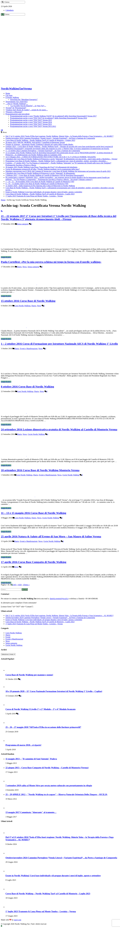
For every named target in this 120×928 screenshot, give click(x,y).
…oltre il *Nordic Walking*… (17, 104)
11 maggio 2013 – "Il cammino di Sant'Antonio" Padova (31, 759)
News (25, 267)
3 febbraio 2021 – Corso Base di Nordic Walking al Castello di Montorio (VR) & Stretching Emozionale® (45, 175)
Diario (19, 267)
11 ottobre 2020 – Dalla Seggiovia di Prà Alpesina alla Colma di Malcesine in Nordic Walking (40, 186)
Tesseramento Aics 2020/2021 (17, 102)
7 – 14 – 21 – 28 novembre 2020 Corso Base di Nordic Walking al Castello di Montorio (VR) (40, 182)
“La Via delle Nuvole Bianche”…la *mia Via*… (28, 106)
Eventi (8, 637)
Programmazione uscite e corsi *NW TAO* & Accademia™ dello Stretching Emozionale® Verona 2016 (48, 118)
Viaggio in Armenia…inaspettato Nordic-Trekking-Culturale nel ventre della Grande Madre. (39, 144)
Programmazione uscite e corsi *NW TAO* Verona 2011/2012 (33, 126)
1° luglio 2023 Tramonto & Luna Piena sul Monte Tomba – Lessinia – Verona (34, 196)
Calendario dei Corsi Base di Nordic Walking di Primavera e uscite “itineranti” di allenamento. (40, 173)
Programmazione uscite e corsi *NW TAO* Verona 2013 (31, 124)
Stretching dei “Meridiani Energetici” (24, 100)
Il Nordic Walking (12, 97)
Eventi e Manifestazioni (29, 349)
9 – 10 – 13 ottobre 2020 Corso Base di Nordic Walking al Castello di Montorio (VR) (37, 184)
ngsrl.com (17, 920)
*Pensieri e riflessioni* (14, 112)
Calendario (10, 10)
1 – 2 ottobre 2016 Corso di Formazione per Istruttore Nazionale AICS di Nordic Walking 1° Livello (59, 343)
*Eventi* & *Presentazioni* (16, 108)
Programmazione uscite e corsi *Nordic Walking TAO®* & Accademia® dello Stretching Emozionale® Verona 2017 (53, 116)
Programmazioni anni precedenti (18, 114)
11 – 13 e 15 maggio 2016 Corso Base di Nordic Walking (33, 512)
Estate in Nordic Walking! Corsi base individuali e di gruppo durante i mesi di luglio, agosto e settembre (44, 192)
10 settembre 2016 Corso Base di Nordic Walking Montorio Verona (40, 470)
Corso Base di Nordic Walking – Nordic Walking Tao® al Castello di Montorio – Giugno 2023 (40, 140)
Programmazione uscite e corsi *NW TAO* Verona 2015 (31, 120)
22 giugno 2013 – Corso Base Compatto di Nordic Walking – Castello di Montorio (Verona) (47, 767)
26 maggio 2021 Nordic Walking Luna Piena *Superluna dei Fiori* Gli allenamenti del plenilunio (41, 167)
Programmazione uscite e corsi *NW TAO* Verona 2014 (31, 122)
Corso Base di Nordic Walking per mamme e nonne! (29, 675)
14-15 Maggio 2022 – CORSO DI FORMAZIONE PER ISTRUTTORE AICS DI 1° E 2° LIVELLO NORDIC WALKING (51, 157)
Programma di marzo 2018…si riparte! (23, 745)
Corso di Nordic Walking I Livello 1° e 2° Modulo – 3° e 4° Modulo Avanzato (41, 709)
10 (19, 585)
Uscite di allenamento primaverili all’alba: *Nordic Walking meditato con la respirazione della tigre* (43, 169)
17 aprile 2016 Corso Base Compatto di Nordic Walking (33, 561)
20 (21, 585)
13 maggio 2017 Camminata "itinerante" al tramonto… (31, 812)
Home (8, 93)
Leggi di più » (6, 257)
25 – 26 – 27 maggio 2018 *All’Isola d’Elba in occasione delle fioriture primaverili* (43, 727)
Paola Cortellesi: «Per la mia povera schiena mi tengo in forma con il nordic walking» (51, 261)
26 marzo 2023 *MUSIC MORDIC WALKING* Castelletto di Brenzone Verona (35, 142)
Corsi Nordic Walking (22, 306)
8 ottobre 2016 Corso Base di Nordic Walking (27, 386)
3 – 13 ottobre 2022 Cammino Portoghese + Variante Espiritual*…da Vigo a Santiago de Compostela (43, 151)
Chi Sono (9, 95)
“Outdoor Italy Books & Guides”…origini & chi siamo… (27, 110)
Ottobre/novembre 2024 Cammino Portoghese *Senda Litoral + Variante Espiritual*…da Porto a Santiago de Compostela (50, 138)
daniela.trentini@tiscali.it (59, 599)
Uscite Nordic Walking (36, 434)
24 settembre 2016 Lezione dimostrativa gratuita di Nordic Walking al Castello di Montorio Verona (59, 429)
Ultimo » (26, 585)
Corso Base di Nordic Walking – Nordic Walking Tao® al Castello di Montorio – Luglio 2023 (40, 194)
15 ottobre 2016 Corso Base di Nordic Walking (28, 300)
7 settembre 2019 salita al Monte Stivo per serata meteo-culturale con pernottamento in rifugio (49, 785)
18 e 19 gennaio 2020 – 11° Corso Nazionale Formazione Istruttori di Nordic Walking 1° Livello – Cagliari (54, 691)
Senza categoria (22, 224)
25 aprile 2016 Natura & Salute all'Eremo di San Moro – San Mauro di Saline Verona (51, 536)
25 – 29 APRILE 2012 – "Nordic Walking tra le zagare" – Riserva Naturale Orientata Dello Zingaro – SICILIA (56, 794)
